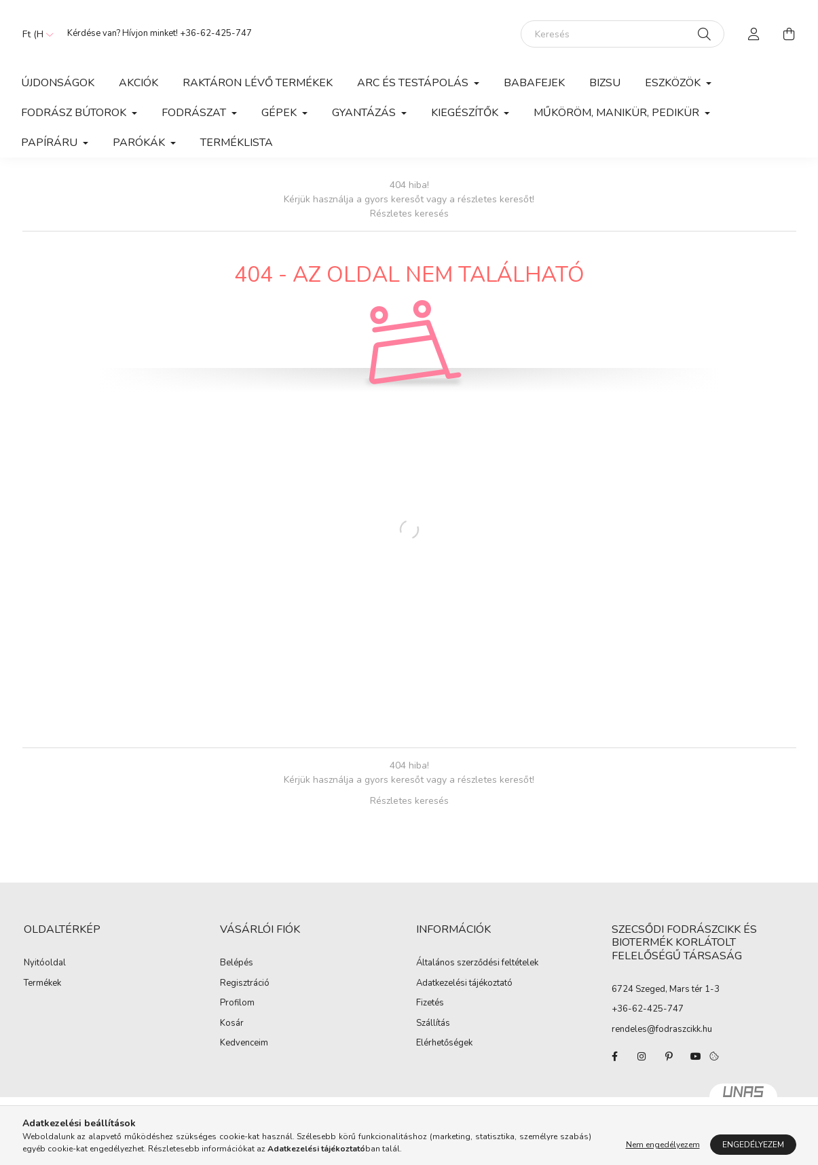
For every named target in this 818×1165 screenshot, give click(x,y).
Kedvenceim (244, 1043)
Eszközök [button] (674, 82)
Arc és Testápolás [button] (414, 82)
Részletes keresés (409, 213)
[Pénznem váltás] (35, 34)
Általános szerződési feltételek (477, 963)
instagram (641, 1056)
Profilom (237, 1003)
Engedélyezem (753, 1144)
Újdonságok (57, 82)
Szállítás (433, 1023)
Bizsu (604, 82)
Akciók (138, 82)
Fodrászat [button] (195, 112)
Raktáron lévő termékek (258, 82)
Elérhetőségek (444, 1043)
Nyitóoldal (45, 963)
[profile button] (754, 34)
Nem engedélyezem (663, 1144)
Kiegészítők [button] (466, 112)
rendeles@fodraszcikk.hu (662, 1029)
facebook (614, 1056)
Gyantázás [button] (365, 112)
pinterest (668, 1056)
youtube (695, 1056)
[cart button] (789, 34)
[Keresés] (622, 34)
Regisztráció (244, 983)
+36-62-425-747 (216, 33)
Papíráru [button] (50, 142)
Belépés (236, 963)
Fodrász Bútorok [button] (75, 112)
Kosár (232, 1023)
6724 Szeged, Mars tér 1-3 (666, 989)
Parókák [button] (140, 142)
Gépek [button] (280, 112)
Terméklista (236, 142)
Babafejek (534, 82)
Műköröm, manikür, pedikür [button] (618, 112)
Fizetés (430, 1003)
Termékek (42, 983)
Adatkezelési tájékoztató (464, 983)
